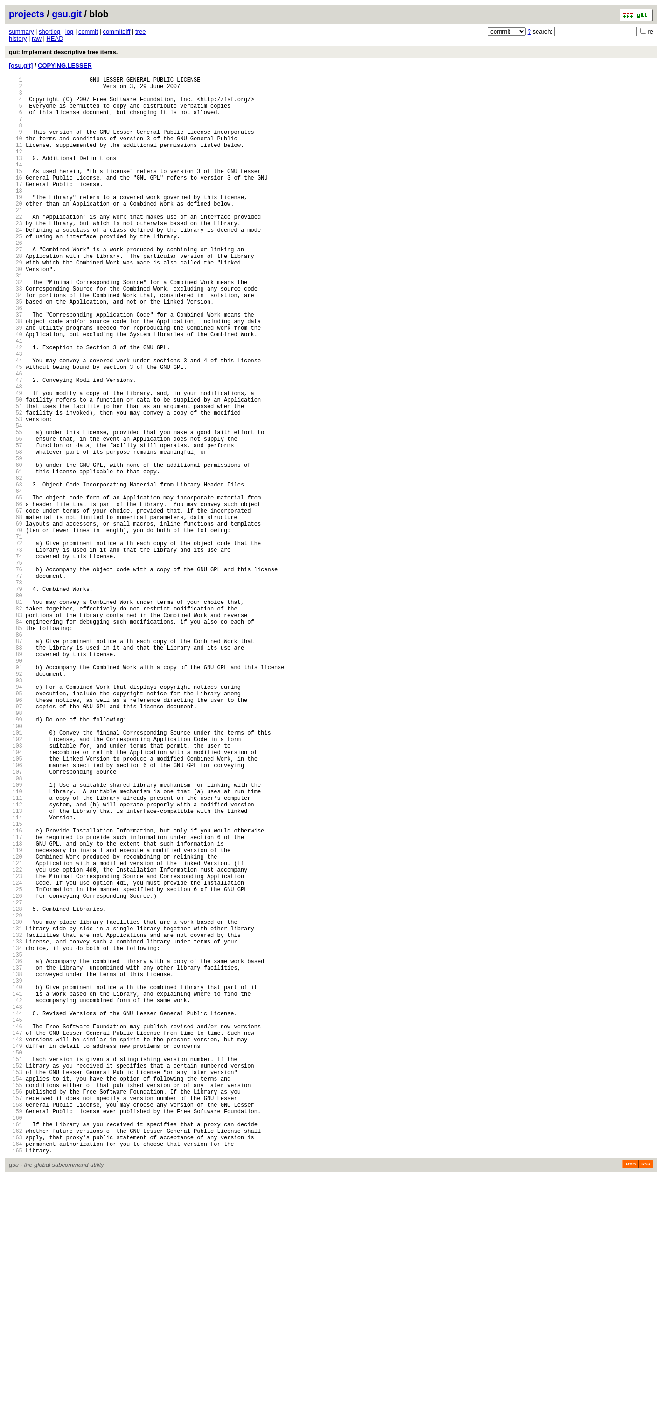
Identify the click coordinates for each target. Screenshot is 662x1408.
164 (15, 1373)
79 (15, 699)
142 (15, 1199)
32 (15, 327)
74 (15, 660)
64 (15, 580)
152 (15, 1278)
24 (15, 263)
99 (15, 858)
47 (15, 446)
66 (15, 596)
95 (15, 826)
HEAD (54, 38)
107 (15, 921)
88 (15, 771)
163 (15, 1365)
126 (15, 1072)
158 (15, 1326)
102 (15, 882)
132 (15, 1120)
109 (15, 937)
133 (15, 1127)
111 (15, 953)
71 (15, 636)
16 (15, 200)
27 (15, 287)
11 (15, 160)
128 (15, 1088)
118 (15, 1009)
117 (15, 1001)
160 (15, 1342)
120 (15, 1024)
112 (15, 961)
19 (15, 224)
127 (15, 1080)
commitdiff (116, 31)
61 (15, 557)
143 (15, 1207)
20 (15, 232)
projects (26, 14)
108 (15, 929)
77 (15, 683)
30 (15, 311)
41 (15, 398)
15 (15, 192)
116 (15, 993)
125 (15, 1064)
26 (15, 279)
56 (15, 517)
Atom (630, 1395)
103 (15, 890)
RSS (645, 1395)
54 (15, 501)
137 (15, 1159)
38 (15, 374)
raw (37, 38)
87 (15, 763)
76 (15, 676)
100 (15, 866)
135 (15, 1143)
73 (15, 652)
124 (15, 1056)
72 (15, 644)
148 (15, 1246)
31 (15, 319)
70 (15, 628)
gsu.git (67, 14)
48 (15, 454)
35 (15, 350)
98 (15, 850)
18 (15, 216)
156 (15, 1310)
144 (15, 1215)
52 (15, 485)
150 (15, 1262)
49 (15, 461)
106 (15, 913)
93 (15, 810)
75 (15, 668)
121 (15, 1032)
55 (15, 509)
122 (15, 1040)
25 (15, 271)
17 (15, 208)
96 (15, 834)
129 (15, 1096)
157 (15, 1318)
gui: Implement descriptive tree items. (63, 52)
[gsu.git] (21, 65)
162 (15, 1357)
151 (15, 1270)
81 (15, 715)
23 (15, 255)
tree (140, 31)
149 (15, 1254)
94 (15, 818)
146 (15, 1231)
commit (88, 31)
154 (15, 1294)
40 (15, 390)
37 (15, 366)
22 (15, 247)
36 (15, 358)
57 (15, 525)
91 (15, 794)
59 (15, 541)
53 (15, 493)
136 (15, 1151)
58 (15, 533)
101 (15, 874)
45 (15, 430)
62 (15, 565)
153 (15, 1286)
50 (15, 469)
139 (15, 1175)
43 (15, 414)
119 (15, 1016)
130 (15, 1104)
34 (15, 343)
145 (15, 1223)
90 (15, 787)
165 (15, 1381)
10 (15, 152)
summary (21, 31)
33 (15, 335)
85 (15, 747)
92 (15, 802)
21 (15, 239)
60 (15, 549)
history (18, 38)
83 (15, 731)
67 (15, 604)
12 (15, 168)
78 (15, 691)
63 (15, 572)
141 (15, 1191)
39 (15, 382)
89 (15, 779)
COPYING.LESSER (65, 65)
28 (15, 295)
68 (15, 612)
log (69, 31)
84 (15, 739)
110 (15, 945)
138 (15, 1167)
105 (15, 905)
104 (15, 898)
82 (15, 723)
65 (15, 588)
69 (15, 620)
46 (15, 438)
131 (15, 1112)
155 (15, 1302)
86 (15, 755)
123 (15, 1048)
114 (15, 977)
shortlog (49, 31)
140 (15, 1183)
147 (15, 1238)
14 (15, 184)
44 (15, 422)
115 (15, 985)
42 (15, 406)
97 (15, 842)
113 (15, 969)
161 (15, 1349)
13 (15, 176)
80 (15, 707)
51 (15, 477)
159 (15, 1334)
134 (15, 1135)
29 (15, 303)
